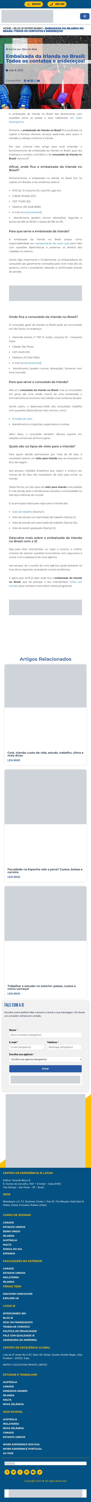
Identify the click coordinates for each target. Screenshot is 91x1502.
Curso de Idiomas (17, 1215)
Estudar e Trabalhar (20, 1374)
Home (7, 28)
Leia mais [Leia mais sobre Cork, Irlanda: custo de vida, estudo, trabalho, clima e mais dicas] (14, 760)
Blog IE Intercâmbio (28, 28)
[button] (25, 80)
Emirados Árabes (15, 1391)
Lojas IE (9, 1306)
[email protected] (31, 212)
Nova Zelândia (13, 1404)
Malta (7, 1244)
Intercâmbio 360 (14, 1313)
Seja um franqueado (18, 1322)
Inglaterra (11, 1277)
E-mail (13, 1042)
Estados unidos (14, 1437)
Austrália (10, 1240)
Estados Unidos (14, 1227)
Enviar (45, 1068)
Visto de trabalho (22, 511)
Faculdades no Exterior (22, 1261)
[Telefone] (64, 1047)
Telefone (53, 1042)
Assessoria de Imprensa (20, 1340)
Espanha (9, 1253)
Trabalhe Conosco (16, 1326)
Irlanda (8, 1235)
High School (13, 1411)
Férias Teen (12, 1286)
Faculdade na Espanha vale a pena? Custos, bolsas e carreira (45, 871)
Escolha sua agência (21, 1054)
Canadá (8, 1222)
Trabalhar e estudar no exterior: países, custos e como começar (42, 987)
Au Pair (8, 1453)
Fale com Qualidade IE (19, 1335)
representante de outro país (51, 243)
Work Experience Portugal (22, 1448)
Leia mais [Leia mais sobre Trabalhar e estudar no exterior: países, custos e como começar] (14, 993)
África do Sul (12, 1249)
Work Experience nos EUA (21, 1444)
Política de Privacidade (20, 1331)
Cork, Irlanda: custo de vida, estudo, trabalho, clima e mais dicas (45, 754)
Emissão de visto (22, 418)
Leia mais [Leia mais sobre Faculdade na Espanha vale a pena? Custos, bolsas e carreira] (14, 876)
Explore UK (11, 1298)
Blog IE (8, 1318)
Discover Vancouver (17, 1294)
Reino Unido (11, 1231)
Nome (13, 1030)
